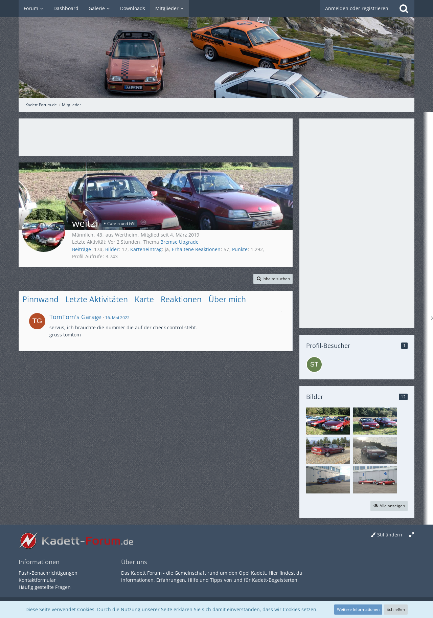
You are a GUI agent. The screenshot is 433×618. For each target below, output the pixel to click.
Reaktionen (181, 299)
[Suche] (403, 8)
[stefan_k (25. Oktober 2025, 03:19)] (314, 364)
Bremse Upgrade (179, 242)
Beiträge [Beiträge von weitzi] (81, 249)
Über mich (227, 299)
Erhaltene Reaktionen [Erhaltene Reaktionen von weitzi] (196, 249)
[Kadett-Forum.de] (216, 49)
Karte (144, 299)
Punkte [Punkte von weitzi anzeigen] (240, 249)
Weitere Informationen (358, 609)
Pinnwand (40, 299)
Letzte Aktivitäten (96, 299)
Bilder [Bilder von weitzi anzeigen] (112, 249)
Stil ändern (389, 534)
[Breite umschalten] (411, 534)
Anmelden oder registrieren (356, 8)
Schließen (396, 609)
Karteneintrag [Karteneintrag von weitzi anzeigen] (146, 249)
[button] (273, 279)
